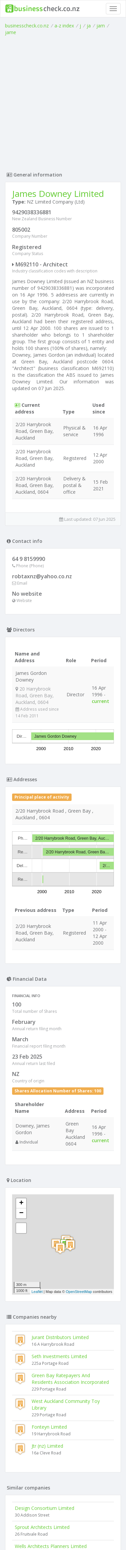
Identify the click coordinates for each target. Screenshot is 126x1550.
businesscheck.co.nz (27, 25)
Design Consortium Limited (44, 1385)
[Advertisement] (63, 101)
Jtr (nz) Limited (47, 1323)
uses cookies (50, 1531)
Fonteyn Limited (49, 1304)
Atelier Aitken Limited (38, 1480)
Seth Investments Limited (59, 1233)
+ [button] (21, 1080)
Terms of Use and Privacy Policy (63, 1526)
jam (100, 25)
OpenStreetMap (79, 1169)
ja (89, 25)
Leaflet (37, 1169)
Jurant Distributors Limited (60, 1214)
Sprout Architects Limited (42, 1404)
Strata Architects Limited (41, 1442)
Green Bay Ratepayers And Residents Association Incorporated (70, 1255)
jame (10, 32)
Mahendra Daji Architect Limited (50, 1461)
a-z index (64, 25)
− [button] (21, 1090)
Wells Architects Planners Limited (51, 1423)
